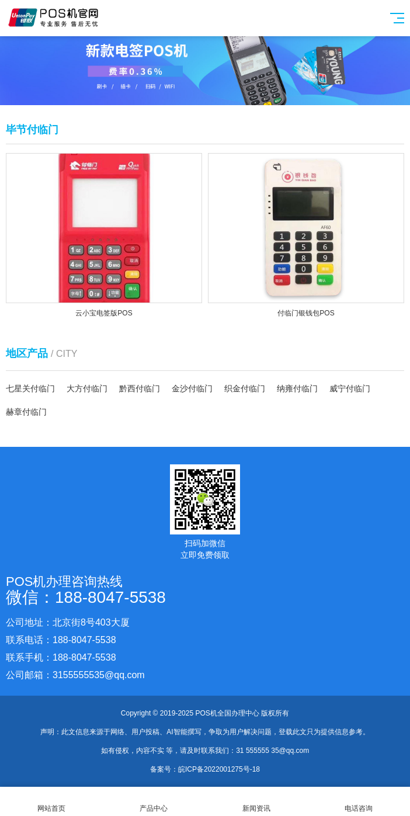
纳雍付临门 (297, 388)
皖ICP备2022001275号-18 (219, 769)
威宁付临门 (349, 388)
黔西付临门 (139, 388)
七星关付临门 (30, 388)
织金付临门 (244, 388)
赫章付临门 (26, 411)
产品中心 (154, 801)
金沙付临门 (192, 388)
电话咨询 (359, 801)
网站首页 (51, 801)
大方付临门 (87, 388)
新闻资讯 (256, 801)
